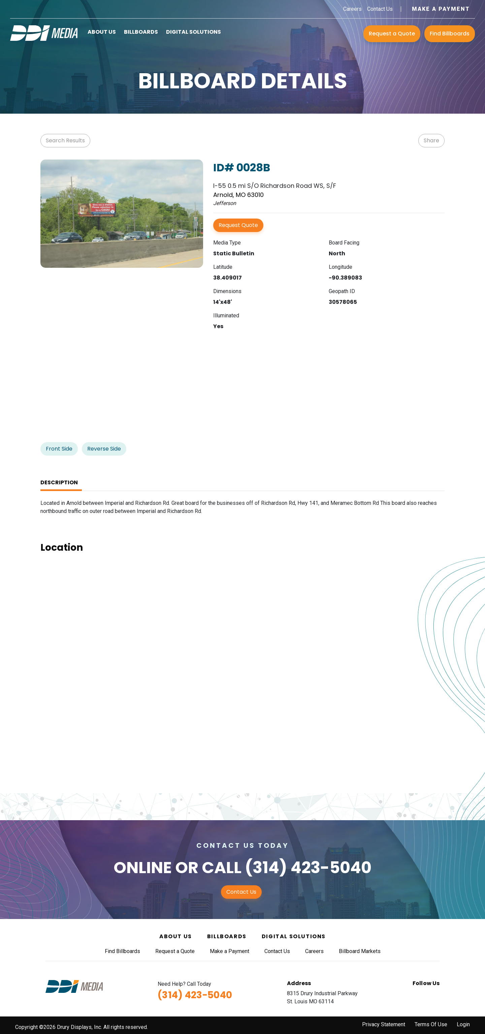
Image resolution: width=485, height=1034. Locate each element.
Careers (352, 9)
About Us (102, 32)
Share (431, 140)
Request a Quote (392, 33)
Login (463, 1024)
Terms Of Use (431, 1024)
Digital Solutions (193, 32)
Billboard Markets (360, 951)
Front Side (59, 449)
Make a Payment (441, 9)
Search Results (65, 140)
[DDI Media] (43, 32)
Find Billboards (450, 33)
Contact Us (380, 9)
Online (143, 867)
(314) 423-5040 (308, 867)
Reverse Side (104, 449)
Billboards (141, 32)
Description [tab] (59, 482)
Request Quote (238, 225)
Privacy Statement (383, 1024)
